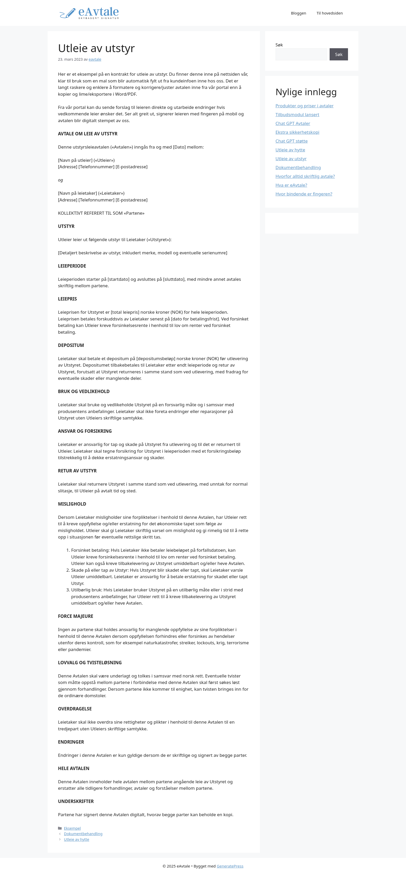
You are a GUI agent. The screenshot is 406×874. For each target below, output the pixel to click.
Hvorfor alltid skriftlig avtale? (305, 176)
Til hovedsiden (330, 13)
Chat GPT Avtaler (293, 123)
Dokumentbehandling (83, 833)
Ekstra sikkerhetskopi (297, 132)
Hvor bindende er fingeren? (304, 194)
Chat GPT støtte (292, 141)
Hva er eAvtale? (291, 185)
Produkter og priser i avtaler (305, 106)
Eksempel (72, 828)
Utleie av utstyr (291, 159)
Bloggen (298, 13)
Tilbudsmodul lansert (297, 114)
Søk (279, 45)
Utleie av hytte (76, 839)
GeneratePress (230, 866)
